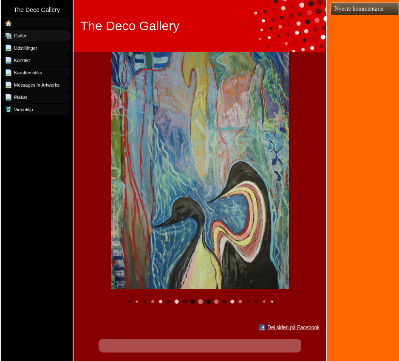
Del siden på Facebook (293, 327)
